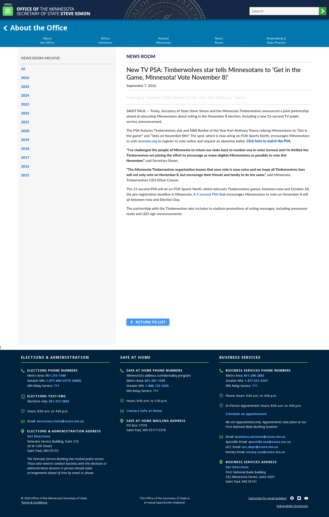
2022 (25, 113)
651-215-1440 (55, 375)
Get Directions (38, 436)
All (23, 69)
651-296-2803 (254, 375)
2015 (25, 175)
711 (56, 386)
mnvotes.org (147, 141)
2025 (25, 86)
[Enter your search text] (284, 11)
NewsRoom (219, 40)
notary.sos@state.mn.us (265, 452)
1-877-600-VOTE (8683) (63, 380)
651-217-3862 (59, 401)
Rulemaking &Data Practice (276, 40)
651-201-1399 (155, 380)
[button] (322, 11)
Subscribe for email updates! (267, 498)
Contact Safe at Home (144, 411)
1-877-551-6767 (256, 380)
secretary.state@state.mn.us (60, 421)
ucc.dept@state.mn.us (260, 447)
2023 (25, 104)
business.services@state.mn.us (260, 437)
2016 (25, 166)
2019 (25, 139)
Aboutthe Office (47, 40)
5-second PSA (208, 194)
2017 (25, 157)
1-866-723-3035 (157, 386)
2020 (25, 131)
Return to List (150, 322)
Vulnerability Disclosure (292, 506)
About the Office (35, 28)
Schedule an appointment (246, 414)
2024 (25, 95)
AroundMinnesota (163, 40)
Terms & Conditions (34, 502)
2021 (25, 122)
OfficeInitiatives (105, 40)
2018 (25, 148)
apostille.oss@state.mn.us (269, 442)
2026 (25, 77)
